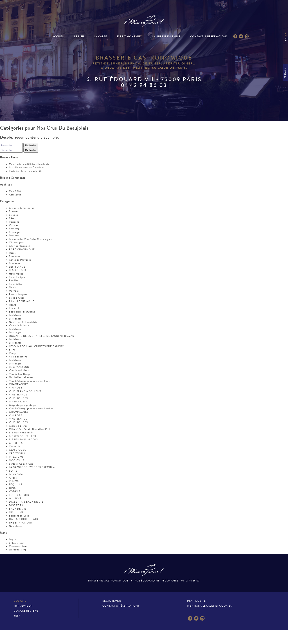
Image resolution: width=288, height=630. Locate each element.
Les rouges (15, 318)
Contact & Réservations (209, 36)
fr (285, 39)
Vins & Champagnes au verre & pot (29, 381)
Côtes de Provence (20, 260)
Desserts (14, 235)
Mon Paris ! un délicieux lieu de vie (29, 164)
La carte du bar (18, 401)
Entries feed (16, 543)
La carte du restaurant (22, 208)
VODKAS (14, 491)
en (285, 34)
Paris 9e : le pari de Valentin (25, 171)
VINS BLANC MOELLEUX (25, 391)
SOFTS (13, 470)
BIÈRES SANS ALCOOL (24, 439)
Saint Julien (15, 284)
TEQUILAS (15, 484)
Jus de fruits (16, 474)
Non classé (15, 526)
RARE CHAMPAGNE (22, 249)
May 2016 (15, 191)
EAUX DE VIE (17, 508)
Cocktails (14, 446)
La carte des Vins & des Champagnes (30, 239)
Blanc (12, 349)
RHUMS (14, 481)
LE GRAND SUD (19, 367)
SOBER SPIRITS (19, 495)
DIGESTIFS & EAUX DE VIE (26, 502)
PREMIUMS (16, 457)
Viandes (13, 225)
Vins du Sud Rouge (20, 374)
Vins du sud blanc (19, 370)
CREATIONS (17, 453)
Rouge (12, 304)
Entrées (13, 211)
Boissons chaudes (19, 515)
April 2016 (15, 194)
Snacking (14, 228)
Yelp (17, 615)
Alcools (13, 477)
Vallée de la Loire (19, 325)
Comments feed (18, 546)
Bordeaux (14, 256)
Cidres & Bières (18, 426)
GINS (12, 488)
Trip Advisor (23, 606)
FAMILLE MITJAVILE (21, 301)
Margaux (14, 291)
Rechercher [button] (30, 145)
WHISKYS (15, 498)
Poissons (14, 222)
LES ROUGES (17, 270)
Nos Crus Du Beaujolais (23, 322)
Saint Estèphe (17, 277)
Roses (12, 253)
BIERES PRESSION (21, 432)
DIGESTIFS (16, 505)
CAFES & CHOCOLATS (23, 519)
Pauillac (13, 280)
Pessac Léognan (18, 294)
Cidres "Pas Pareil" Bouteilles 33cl (29, 429)
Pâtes (12, 218)
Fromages (14, 232)
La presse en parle (166, 36)
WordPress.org (17, 549)
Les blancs (15, 315)
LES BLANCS (17, 266)
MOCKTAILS (17, 460)
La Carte (100, 36)
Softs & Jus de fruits (21, 464)
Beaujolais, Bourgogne (22, 311)
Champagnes (16, 242)
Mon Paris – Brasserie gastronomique (144, 21)
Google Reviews (26, 610)
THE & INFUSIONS (21, 522)
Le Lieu (79, 36)
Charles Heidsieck (19, 246)
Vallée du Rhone (18, 356)
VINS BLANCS (18, 394)
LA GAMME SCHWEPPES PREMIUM (32, 467)
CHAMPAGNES (19, 384)
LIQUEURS (16, 512)
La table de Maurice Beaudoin (26, 167)
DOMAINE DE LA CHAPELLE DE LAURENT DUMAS (41, 336)
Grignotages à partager (22, 405)
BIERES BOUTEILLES (22, 436)
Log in (12, 539)
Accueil (58, 36)
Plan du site (196, 601)
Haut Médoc (16, 273)
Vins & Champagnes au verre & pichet (31, 408)
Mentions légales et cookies (209, 606)
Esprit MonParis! (130, 36)
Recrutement (112, 601)
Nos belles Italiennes (21, 377)
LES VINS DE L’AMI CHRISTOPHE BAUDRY (36, 346)
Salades (13, 215)
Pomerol (14, 308)
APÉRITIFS (16, 443)
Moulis (13, 287)
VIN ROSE (15, 387)
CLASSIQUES (17, 450)
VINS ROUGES (18, 398)
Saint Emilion (17, 297)
